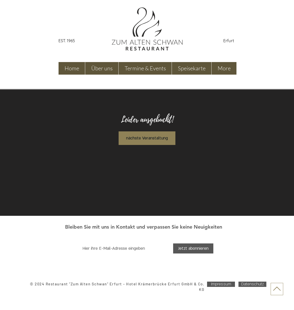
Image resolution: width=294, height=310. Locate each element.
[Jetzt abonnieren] (193, 248)
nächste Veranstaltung (147, 138)
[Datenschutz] (252, 284)
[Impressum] (221, 284)
